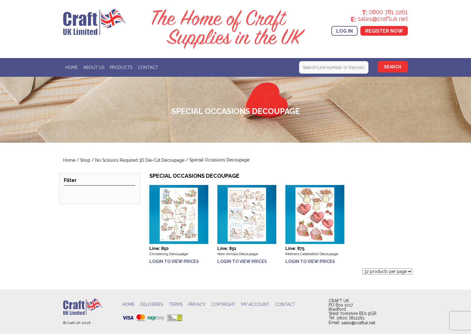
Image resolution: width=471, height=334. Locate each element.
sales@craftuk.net (358, 322)
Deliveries (151, 304)
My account (255, 304)
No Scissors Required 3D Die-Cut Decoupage (139, 160)
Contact (148, 67)
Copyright (223, 304)
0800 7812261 (350, 318)
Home (71, 67)
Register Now (384, 31)
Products (121, 67)
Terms (176, 304)
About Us (93, 67)
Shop (85, 160)
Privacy (197, 304)
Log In (344, 31)
